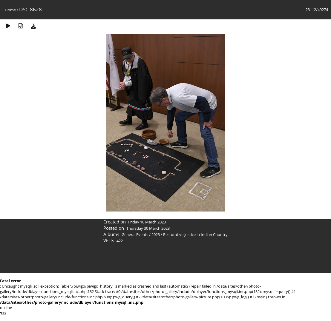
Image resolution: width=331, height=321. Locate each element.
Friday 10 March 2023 (147, 222)
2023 (155, 234)
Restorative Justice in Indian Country (195, 234)
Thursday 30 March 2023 (148, 228)
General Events (135, 234)
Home (10, 10)
